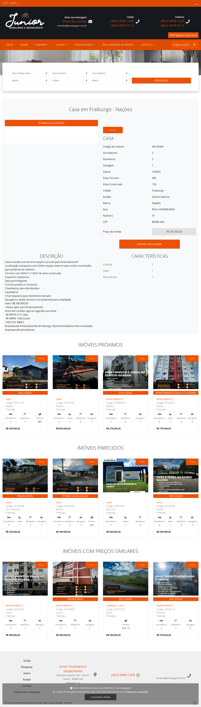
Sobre (24, 44)
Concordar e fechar (100, 697)
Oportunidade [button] (84, 44)
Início (10, 44)
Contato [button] (146, 44)
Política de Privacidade (137, 691)
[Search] (185, 44)
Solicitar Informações (149, 244)
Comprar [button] (41, 44)
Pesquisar (161, 80)
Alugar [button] (60, 44)
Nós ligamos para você (183, 35)
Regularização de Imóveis (117, 44)
